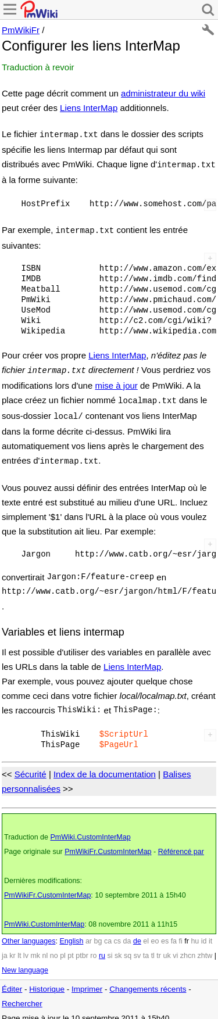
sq (127, 947)
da (127, 933)
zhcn (187, 947)
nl (45, 947)
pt (70, 947)
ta (146, 947)
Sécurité (31, 766)
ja (5, 947)
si (110, 947)
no (54, 947)
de (137, 933)
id (204, 933)
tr (158, 947)
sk (118, 947)
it (210, 933)
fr (186, 933)
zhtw (205, 947)
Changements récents (147, 981)
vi (175, 947)
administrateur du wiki (163, 93)
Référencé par (181, 843)
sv (137, 947)
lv (25, 947)
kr (12, 947)
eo (155, 933)
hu (195, 933)
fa (174, 933)
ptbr (82, 947)
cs (117, 933)
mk (35, 947)
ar (88, 933)
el (146, 933)
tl (153, 947)
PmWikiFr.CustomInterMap (108, 843)
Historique (47, 981)
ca (108, 933)
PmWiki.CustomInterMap (90, 829)
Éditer (12, 981)
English (71, 933)
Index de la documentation (104, 766)
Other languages (28, 933)
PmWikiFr (21, 30)
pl (63, 947)
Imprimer (87, 981)
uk (166, 947)
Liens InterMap (88, 108)
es (165, 933)
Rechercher (22, 995)
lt (19, 947)
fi (181, 933)
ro (93, 947)
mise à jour (116, 381)
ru (102, 947)
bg (98, 933)
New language (25, 962)
